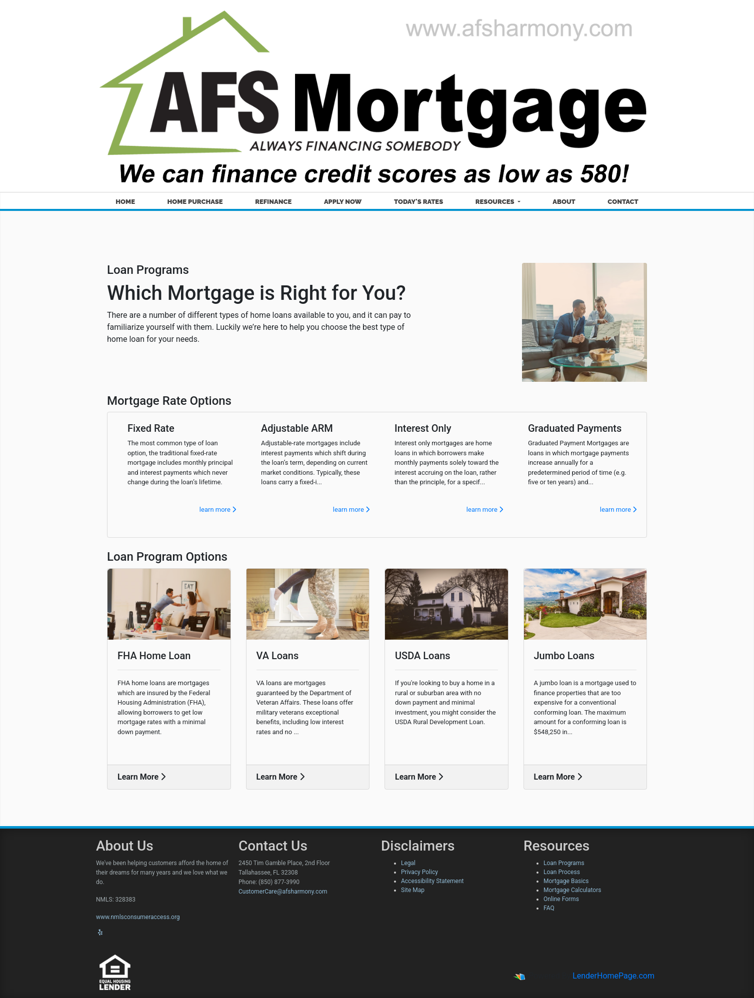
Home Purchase (195, 201)
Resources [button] (496, 201)
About (563, 201)
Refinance (273, 201)
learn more (218, 509)
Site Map (412, 890)
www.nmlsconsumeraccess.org (138, 917)
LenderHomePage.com (613, 976)
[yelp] (100, 932)
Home (125, 201)
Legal (408, 863)
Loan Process (562, 872)
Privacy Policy (419, 872)
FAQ (549, 908)
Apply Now (343, 201)
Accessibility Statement (432, 881)
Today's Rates (418, 201)
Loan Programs (564, 863)
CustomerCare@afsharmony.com (283, 891)
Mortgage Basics (566, 881)
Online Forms (561, 899)
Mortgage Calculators (572, 890)
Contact (623, 201)
